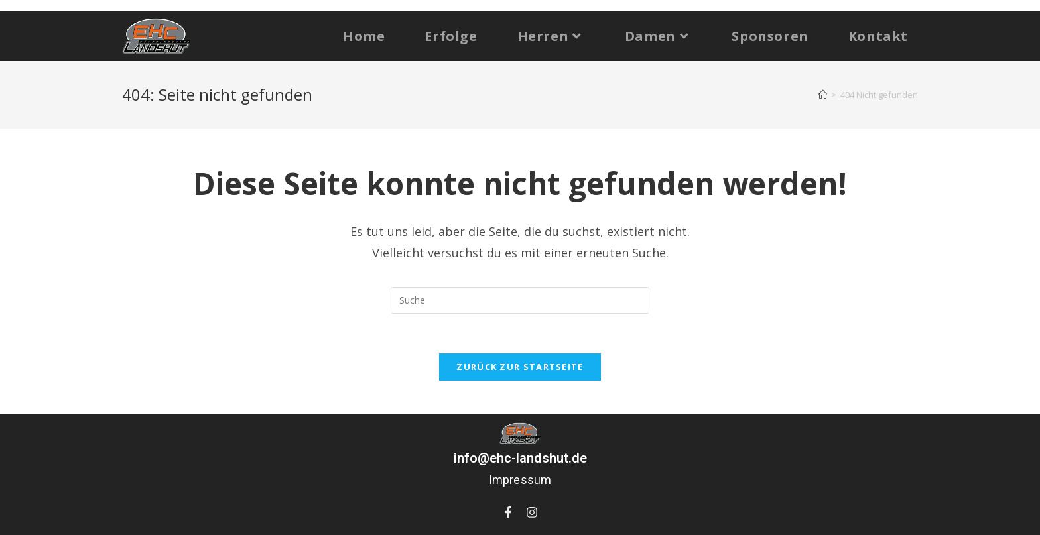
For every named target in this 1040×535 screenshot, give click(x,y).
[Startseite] (822, 95)
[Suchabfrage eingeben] (520, 300)
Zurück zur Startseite (519, 367)
